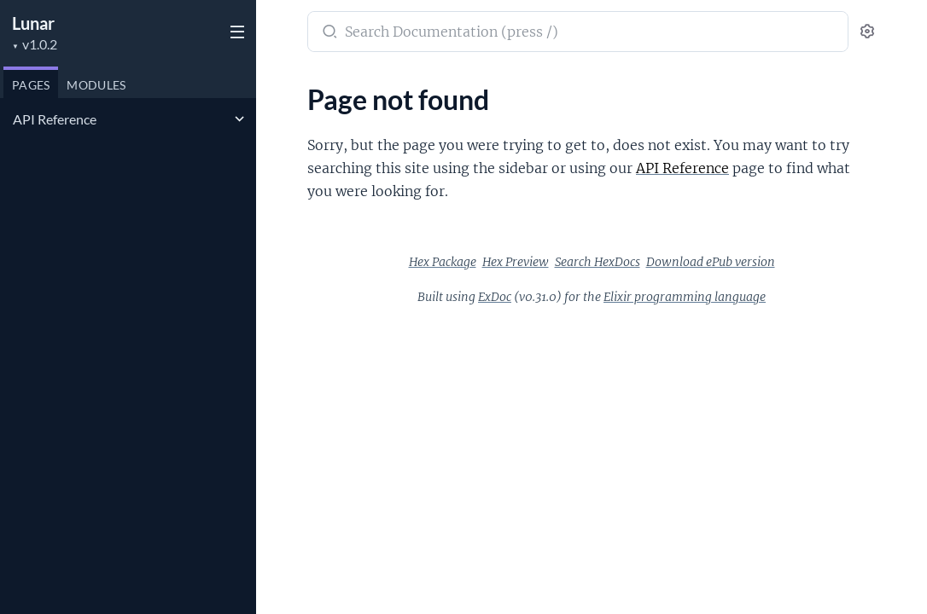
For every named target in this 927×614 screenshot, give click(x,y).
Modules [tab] (96, 85)
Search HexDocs (597, 262)
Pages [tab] (31, 85)
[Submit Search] (328, 33)
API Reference (54, 119)
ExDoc (494, 296)
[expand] (239, 119)
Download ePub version (710, 261)
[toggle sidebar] (236, 34)
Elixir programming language (684, 296)
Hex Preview (515, 261)
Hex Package (442, 261)
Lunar (33, 23)
